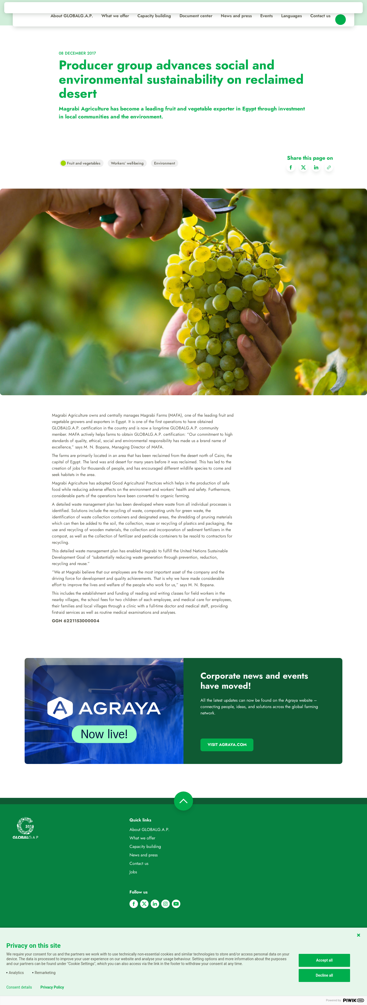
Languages (291, 16)
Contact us (320, 16)
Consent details (19, 987)
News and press (236, 16)
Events (266, 16)
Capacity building (154, 16)
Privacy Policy (52, 987)
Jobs (133, 872)
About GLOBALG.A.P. (72, 16)
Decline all (324, 975)
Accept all (324, 960)
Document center (196, 16)
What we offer (115, 16)
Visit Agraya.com (227, 745)
